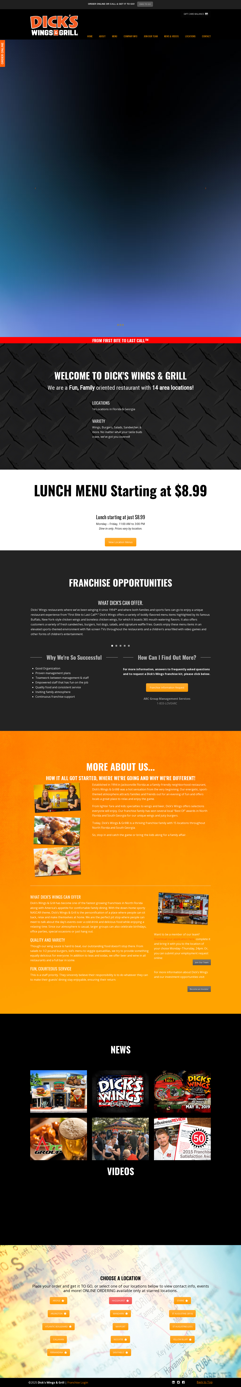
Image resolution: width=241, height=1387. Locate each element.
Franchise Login (77, 1382)
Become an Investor (199, 989)
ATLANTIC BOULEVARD (58, 1326)
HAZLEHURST (120, 1300)
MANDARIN (120, 1313)
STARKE (182, 1300)
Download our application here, (174, 939)
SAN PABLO (120, 1352)
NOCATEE (120, 1339)
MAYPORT (120, 1326)
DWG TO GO (145, 4)
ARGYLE (58, 1300)
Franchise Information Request (167, 687)
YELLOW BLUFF (182, 1339)
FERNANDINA (58, 1352)
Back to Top (205, 1382)
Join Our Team (202, 962)
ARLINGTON (59, 1313)
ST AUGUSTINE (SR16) (182, 1313)
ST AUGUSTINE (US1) (182, 1326)
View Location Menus (121, 542)
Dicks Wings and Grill (54, 25)
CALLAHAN (58, 1339)
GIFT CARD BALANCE (196, 13)
